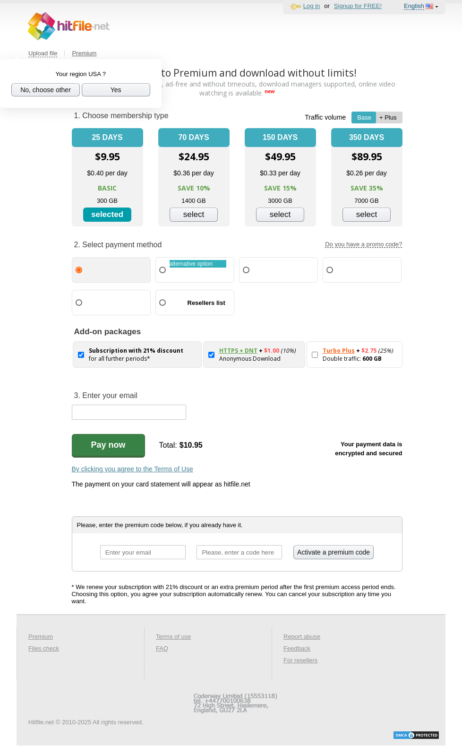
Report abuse (301, 636)
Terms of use (173, 636)
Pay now (108, 445)
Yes (116, 90)
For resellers (300, 660)
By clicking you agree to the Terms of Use (132, 469)
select (193, 214)
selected (107, 214)
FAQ (162, 648)
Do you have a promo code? (363, 244)
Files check (43, 648)
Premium (84, 53)
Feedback (296, 648)
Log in (311, 5)
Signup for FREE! (358, 5)
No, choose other (45, 90)
